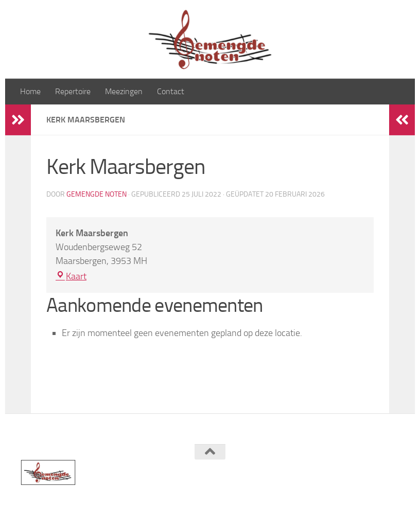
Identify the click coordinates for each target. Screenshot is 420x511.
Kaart (71, 276)
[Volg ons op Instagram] (392, 472)
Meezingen (124, 91)
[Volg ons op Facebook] (373, 472)
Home (30, 91)
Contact (170, 91)
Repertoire (73, 91)
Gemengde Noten (96, 194)
